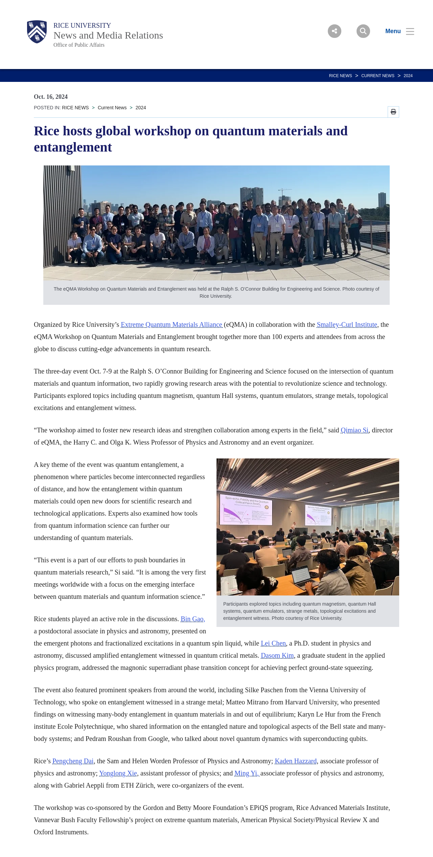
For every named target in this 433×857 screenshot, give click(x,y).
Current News (377, 75)
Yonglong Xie (118, 773)
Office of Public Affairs (79, 45)
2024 (408, 75)
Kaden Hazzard (296, 761)
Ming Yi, (247, 773)
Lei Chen (273, 643)
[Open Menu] (395, 31)
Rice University (82, 25)
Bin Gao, (193, 619)
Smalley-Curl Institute (347, 324)
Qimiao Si (354, 430)
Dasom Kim (277, 655)
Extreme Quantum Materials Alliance (172, 324)
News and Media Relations (108, 35)
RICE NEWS (340, 75)
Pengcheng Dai (73, 761)
